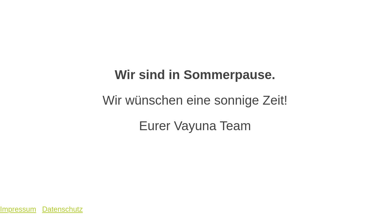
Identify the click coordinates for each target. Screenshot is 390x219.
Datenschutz (62, 209)
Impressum (18, 209)
